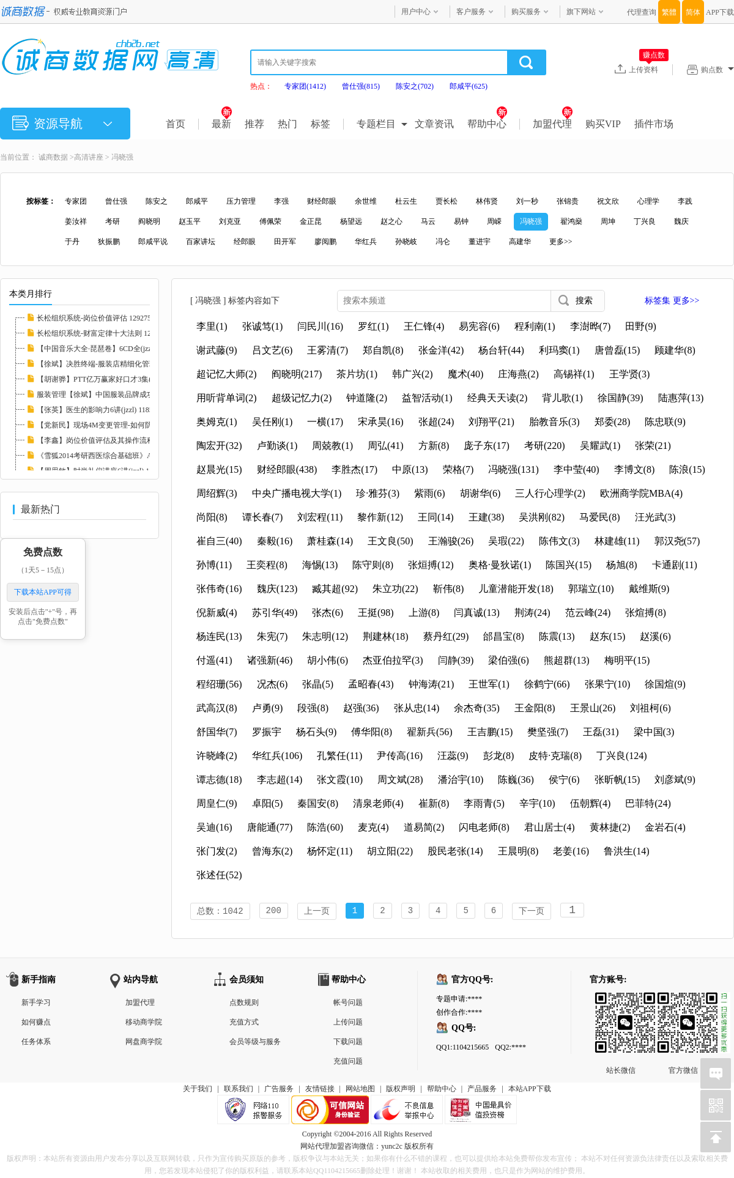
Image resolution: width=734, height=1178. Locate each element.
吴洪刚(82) (542, 517)
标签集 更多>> (672, 300)
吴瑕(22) (506, 541)
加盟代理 (553, 124)
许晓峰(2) (216, 755)
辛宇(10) (537, 803)
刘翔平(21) (491, 422)
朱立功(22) (395, 588)
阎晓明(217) (297, 374)
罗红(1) (373, 326)
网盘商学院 (143, 1043)
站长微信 (621, 1003)
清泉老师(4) (378, 803)
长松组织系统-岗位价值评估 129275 (94, 318)
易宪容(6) (479, 326)
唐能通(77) (270, 827)
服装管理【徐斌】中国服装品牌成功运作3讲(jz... (115, 394)
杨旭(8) (621, 565)
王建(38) (487, 517)
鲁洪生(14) (627, 851)
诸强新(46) (270, 660)
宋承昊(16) (381, 422)
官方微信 (683, 1003)
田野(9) (640, 326)
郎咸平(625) (468, 86)
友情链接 (320, 1090)
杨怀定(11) (329, 851)
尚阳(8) (212, 517)
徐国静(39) (620, 398)
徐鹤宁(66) (547, 684)
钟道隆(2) (366, 398)
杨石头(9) (316, 732)
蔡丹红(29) (446, 636)
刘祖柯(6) (650, 708)
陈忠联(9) (665, 422)
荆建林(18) (386, 636)
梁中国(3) (654, 732)
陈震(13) (557, 636)
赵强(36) (361, 708)
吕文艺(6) (272, 350)
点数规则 (244, 1003)
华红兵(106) (277, 755)
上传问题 (348, 1023)
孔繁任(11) (339, 755)
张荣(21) (653, 445)
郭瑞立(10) (591, 588)
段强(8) (312, 708)
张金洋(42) (441, 350)
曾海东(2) (272, 851)
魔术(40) (466, 374)
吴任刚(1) (272, 422)
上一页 (317, 911)
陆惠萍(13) (681, 398)
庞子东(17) (487, 445)
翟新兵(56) (430, 732)
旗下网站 (581, 11)
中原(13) (410, 469)
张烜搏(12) (431, 565)
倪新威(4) (216, 612)
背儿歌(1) (562, 398)
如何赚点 (36, 1023)
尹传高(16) (400, 755)
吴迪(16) (214, 827)
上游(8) (424, 612)
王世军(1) (489, 684)
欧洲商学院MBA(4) (641, 493)
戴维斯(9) (649, 588)
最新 (222, 124)
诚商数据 (53, 157)
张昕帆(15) (617, 779)
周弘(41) (386, 445)
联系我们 (238, 1090)
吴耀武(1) (600, 445)
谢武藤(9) (216, 350)
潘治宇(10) (461, 779)
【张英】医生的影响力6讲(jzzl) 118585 (98, 410)
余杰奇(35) (477, 708)
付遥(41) (214, 660)
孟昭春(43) (371, 684)
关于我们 (197, 1090)
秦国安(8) (317, 803)
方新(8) (434, 445)
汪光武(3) (655, 517)
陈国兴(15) (568, 565)
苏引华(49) (275, 612)
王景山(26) (593, 708)
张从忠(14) (417, 708)
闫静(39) (456, 660)
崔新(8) (434, 803)
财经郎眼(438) (287, 469)
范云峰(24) (588, 612)
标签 (320, 124)
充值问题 (348, 1062)
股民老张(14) (455, 851)
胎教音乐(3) (554, 422)
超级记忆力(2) (302, 398)
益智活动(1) (427, 398)
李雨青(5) (484, 803)
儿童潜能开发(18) (516, 588)
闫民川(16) (320, 326)
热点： (261, 86)
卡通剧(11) (674, 565)
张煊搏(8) (645, 612)
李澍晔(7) (590, 326)
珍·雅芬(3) (377, 493)
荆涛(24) (532, 612)
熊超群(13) (567, 660)
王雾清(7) (327, 350)
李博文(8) (634, 469)
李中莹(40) (576, 469)
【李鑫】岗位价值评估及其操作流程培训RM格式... (119, 440)
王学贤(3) (629, 374)
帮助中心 (487, 124)
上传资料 (649, 69)
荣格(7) (458, 469)
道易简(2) (424, 827)
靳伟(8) (448, 588)
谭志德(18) (219, 779)
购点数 (717, 69)
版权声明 (400, 1090)
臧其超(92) (335, 588)
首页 (175, 124)
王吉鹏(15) (490, 732)
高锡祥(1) (574, 374)
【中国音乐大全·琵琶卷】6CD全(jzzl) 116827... (111, 348)
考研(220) (544, 445)
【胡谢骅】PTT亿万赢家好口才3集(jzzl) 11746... (113, 379)
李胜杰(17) (354, 469)
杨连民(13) (219, 636)
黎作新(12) (380, 517)
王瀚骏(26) (451, 541)
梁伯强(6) (508, 660)
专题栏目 (376, 124)
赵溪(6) (655, 636)
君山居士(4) (549, 827)
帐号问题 (348, 1003)
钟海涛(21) (431, 684)
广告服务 (279, 1090)
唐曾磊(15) (617, 350)
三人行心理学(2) (550, 493)
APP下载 (720, 12)
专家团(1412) (305, 86)
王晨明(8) (518, 851)
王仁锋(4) (424, 326)
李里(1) (212, 326)
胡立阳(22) (390, 851)
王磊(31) (601, 732)
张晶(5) (317, 684)
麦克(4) (373, 827)
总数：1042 (220, 911)
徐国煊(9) (665, 684)
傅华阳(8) (371, 732)
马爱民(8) (599, 517)
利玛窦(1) (559, 350)
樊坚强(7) (547, 732)
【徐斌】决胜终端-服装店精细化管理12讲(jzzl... (113, 364)
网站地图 (360, 1090)
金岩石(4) (665, 827)
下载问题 (348, 1043)
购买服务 (526, 11)
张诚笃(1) (262, 326)
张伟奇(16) (219, 588)
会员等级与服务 (255, 1043)
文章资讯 (434, 124)
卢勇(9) (267, 708)
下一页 (531, 911)
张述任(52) (219, 875)
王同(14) (436, 517)
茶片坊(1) (356, 374)
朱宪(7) (272, 636)
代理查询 (641, 12)
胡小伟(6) (327, 660)
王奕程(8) (267, 565)
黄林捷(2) (610, 827)
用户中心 (416, 11)
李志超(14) (280, 779)
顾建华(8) (674, 350)
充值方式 (244, 1023)
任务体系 (36, 1043)
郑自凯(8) (383, 350)
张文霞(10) (340, 779)
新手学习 (36, 1003)
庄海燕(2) (518, 374)
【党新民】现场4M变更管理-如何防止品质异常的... (119, 425)
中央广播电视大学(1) (297, 493)
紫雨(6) (429, 493)
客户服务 (471, 11)
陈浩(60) (325, 827)
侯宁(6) (564, 779)
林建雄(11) (617, 541)
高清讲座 (88, 157)
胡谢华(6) (480, 493)
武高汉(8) (216, 708)
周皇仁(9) (216, 803)
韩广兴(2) (412, 374)
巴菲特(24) (648, 803)
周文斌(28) (400, 779)
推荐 (254, 124)
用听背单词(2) (226, 398)
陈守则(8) (372, 565)
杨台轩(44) (501, 350)
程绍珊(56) (219, 684)
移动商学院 (143, 1023)
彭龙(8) (498, 755)
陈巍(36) (516, 779)
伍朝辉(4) (590, 803)
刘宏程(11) (320, 517)
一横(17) (325, 422)
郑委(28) (613, 422)
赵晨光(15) (219, 469)
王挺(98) (376, 612)
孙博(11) (214, 565)
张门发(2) (216, 851)
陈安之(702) (415, 86)
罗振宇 (266, 732)
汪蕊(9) (453, 755)
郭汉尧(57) (677, 541)
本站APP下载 (529, 1090)
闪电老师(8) (484, 827)
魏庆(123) (277, 588)
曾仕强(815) (361, 86)
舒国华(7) (216, 732)
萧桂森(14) (330, 541)
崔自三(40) (219, 541)
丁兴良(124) (621, 755)
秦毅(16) (275, 541)
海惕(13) (320, 565)
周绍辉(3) (216, 493)
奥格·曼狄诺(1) (500, 565)
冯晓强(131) (513, 469)
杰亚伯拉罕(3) (393, 660)
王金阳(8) (534, 708)
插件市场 (653, 124)
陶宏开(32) (219, 445)
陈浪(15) (687, 469)
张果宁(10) (608, 684)
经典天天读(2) (497, 398)
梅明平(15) (627, 660)
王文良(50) (390, 541)
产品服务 (482, 1090)
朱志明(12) (325, 636)
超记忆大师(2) (226, 374)
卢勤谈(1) (277, 445)
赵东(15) (608, 636)
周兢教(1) (332, 445)
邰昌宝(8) (503, 636)
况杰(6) (272, 684)
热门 (287, 124)
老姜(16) (571, 851)
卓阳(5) (267, 803)
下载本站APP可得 (43, 592)
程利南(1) (534, 326)
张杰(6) (327, 612)
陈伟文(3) (559, 541)
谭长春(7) (262, 517)
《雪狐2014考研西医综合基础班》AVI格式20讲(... (116, 455)
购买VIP (603, 124)
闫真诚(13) (477, 612)
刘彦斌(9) (674, 779)
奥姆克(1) (216, 422)
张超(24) (436, 422)
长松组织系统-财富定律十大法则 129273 (101, 333)
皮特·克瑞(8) (555, 755)
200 (273, 911)
